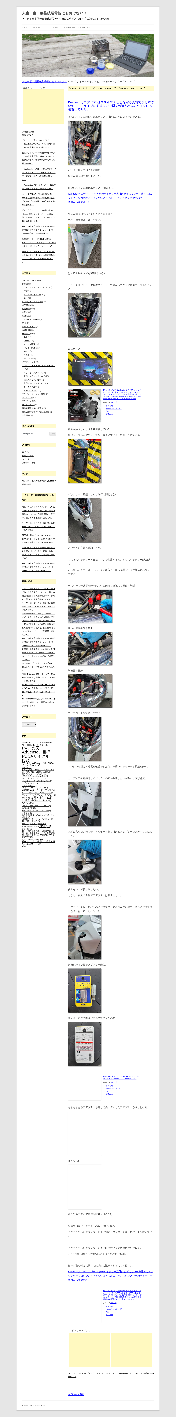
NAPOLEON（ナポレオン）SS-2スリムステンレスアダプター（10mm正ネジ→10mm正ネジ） (124, 1077)
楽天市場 (109, 406)
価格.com (109, 414)
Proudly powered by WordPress (33, 1405)
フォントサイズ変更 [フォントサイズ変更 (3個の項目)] (46, 795)
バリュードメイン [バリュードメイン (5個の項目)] (32, 792)
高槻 (24, 316)
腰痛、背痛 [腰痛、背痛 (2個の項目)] (27, 829)
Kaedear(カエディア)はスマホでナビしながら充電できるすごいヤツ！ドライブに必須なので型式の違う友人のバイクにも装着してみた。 (111, 106)
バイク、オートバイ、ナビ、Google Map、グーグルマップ (118, 1373)
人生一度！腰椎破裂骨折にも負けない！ (54, 13)
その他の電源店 (30, 390)
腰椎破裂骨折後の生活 (31, 408)
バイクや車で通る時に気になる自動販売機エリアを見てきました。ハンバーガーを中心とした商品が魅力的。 (38, 230)
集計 (26, 298)
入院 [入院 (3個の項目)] (31, 803)
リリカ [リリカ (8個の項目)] (28, 800)
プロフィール (53, 27)
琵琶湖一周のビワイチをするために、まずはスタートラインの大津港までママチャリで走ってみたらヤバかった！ (38, 539)
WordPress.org (28, 463)
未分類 (25, 415)
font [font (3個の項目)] (25, 743)
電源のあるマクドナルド (34, 376)
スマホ (26, 355)
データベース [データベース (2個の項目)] (39, 783)
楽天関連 (26, 305)
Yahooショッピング (114, 409)
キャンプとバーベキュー (32, 302)
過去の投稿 (76, 1394)
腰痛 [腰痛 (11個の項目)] (45, 826)
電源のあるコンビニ (32, 380)
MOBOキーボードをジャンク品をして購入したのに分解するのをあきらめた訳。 (38, 667)
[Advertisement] (89, 1350)
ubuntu (27, 351)
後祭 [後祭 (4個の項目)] (32, 808)
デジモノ (26, 333)
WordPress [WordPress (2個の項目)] (26, 768)
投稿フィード (28, 456)
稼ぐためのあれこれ (32, 294)
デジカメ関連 (29, 344)
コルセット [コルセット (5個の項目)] (29, 780)
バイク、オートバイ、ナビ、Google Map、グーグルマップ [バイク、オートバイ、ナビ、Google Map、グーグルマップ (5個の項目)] (38, 789)
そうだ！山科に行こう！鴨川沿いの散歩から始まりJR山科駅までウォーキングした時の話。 (38, 526)
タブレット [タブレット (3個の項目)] (28, 783)
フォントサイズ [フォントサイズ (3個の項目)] (29, 795)
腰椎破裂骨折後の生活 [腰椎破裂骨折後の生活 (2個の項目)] (30, 826)
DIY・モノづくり (29, 280)
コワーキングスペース (33, 373)
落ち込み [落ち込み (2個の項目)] (26, 839)
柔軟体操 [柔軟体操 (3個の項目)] (27, 813)
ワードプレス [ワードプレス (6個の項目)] (42, 800)
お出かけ (26, 309)
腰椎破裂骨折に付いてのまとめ (35, 412)
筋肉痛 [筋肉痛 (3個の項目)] (34, 824)
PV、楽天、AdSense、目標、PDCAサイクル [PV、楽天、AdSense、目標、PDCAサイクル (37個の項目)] (38, 754)
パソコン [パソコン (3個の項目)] (48, 793)
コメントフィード (29, 459)
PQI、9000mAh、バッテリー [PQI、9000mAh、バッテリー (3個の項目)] (35, 745)
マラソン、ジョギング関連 (33, 394)
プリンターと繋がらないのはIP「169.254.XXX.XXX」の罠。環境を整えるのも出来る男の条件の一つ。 (38, 143)
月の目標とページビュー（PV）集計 (76, 27)
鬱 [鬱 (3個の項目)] (24, 846)
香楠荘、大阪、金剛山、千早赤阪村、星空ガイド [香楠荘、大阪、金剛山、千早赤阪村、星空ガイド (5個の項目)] (38, 842)
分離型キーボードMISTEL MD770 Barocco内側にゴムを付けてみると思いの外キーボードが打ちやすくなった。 (39, 242)
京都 (24, 312)
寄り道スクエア (30, 387)
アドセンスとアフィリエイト (34, 287)
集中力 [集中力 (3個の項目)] (39, 839)
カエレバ (113, 402)
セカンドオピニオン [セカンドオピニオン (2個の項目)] (44, 781)
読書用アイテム (28, 326)
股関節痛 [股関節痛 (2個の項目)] (42, 824)
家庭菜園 (26, 330)
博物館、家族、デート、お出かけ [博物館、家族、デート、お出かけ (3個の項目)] (36, 806)
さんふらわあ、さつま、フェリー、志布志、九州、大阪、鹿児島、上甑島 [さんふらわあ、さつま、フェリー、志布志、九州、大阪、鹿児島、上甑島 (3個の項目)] (38, 771)
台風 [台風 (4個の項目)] (25, 808)
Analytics (27, 291)
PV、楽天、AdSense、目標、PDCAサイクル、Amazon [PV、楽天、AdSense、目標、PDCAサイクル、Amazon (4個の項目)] (39, 764)
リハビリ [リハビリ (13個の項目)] (43, 797)
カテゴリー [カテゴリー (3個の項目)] (28, 778)
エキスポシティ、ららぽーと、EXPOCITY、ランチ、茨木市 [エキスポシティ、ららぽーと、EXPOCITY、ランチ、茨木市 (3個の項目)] (35, 775)
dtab (25, 337)
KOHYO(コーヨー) (32, 319)
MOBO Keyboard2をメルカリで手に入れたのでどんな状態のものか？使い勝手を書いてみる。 (38, 677)
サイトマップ (37, 27)
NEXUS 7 (28, 358)
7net (107, 411)
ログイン (26, 452)
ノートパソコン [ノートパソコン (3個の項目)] (29, 786)
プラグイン (27, 401)
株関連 (25, 284)
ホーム (24, 27)
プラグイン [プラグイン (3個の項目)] (28, 798)
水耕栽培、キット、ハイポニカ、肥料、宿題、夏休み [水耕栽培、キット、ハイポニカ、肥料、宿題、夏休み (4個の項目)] (37, 820)
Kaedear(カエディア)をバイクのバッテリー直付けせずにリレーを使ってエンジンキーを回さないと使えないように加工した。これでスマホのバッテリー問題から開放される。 (110, 198)
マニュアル (27, 397)
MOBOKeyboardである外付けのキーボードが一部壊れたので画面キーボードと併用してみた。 (38, 702)
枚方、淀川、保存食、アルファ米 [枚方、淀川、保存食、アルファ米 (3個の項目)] (36, 811)
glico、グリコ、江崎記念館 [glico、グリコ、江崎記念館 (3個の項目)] (40, 743)
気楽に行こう (28, 135)
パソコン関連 (29, 348)
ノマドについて (28, 362)
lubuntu (27, 341)
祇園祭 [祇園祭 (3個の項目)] (26, 824)
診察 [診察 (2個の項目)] (32, 839)
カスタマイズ (83, 1373)
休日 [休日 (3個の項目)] (25, 803)
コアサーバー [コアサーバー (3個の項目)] (40, 778)
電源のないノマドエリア (34, 383)
